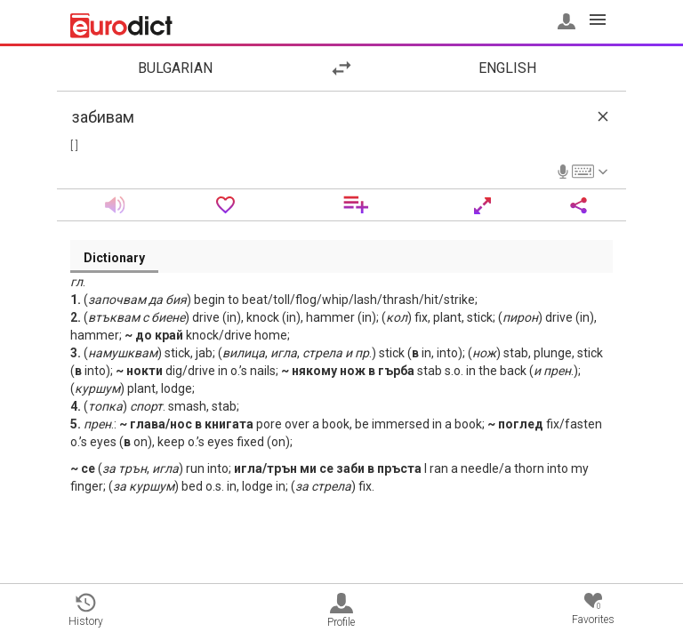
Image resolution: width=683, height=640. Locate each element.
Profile (341, 610)
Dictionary (114, 258)
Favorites (593, 609)
